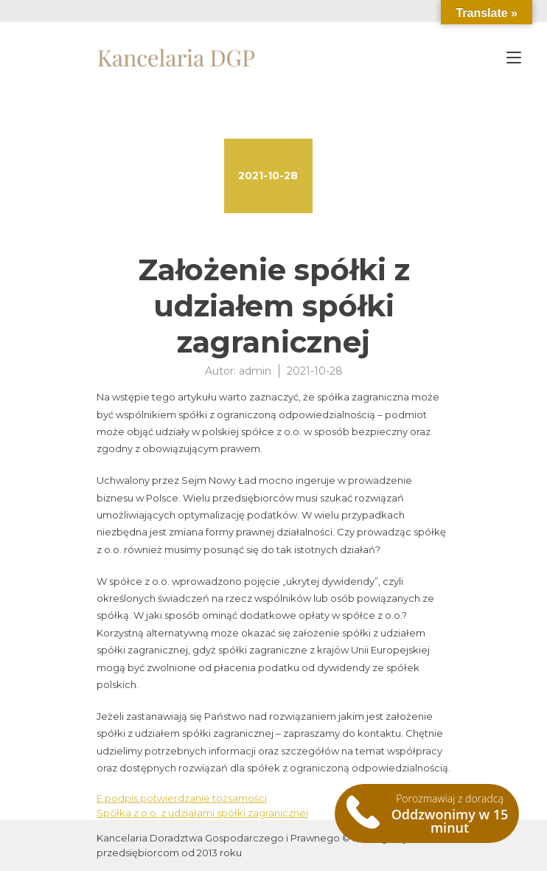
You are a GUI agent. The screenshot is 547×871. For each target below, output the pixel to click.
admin (255, 371)
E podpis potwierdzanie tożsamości (182, 798)
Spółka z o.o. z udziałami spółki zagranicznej (202, 813)
